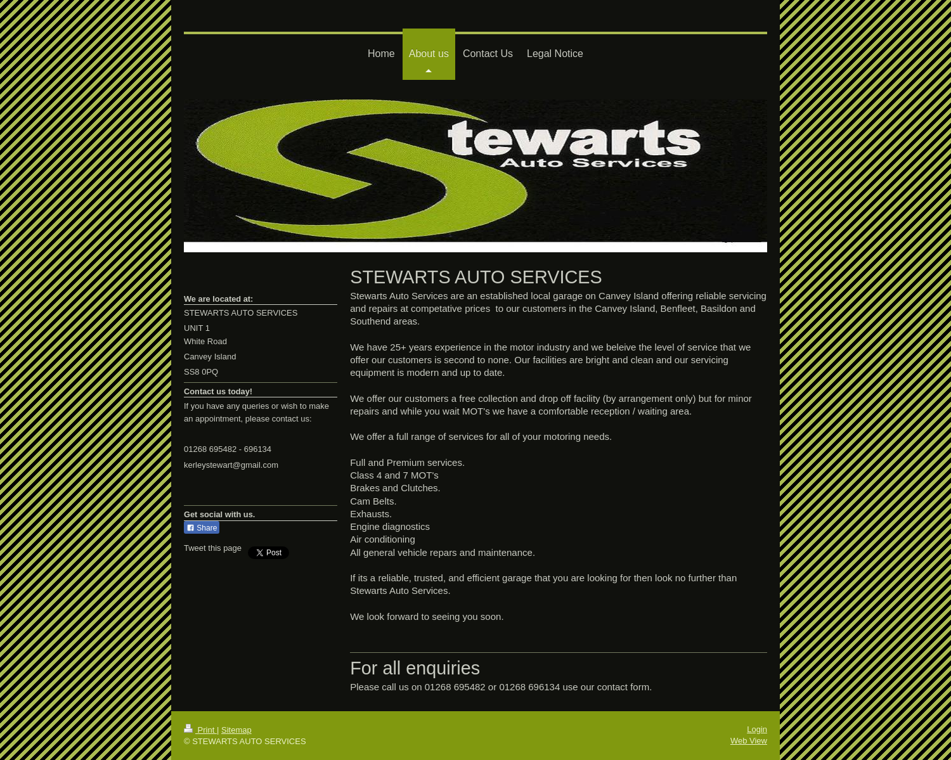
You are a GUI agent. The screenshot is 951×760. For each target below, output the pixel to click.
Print (200, 730)
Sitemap (236, 730)
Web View (748, 740)
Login (757, 729)
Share (201, 528)
